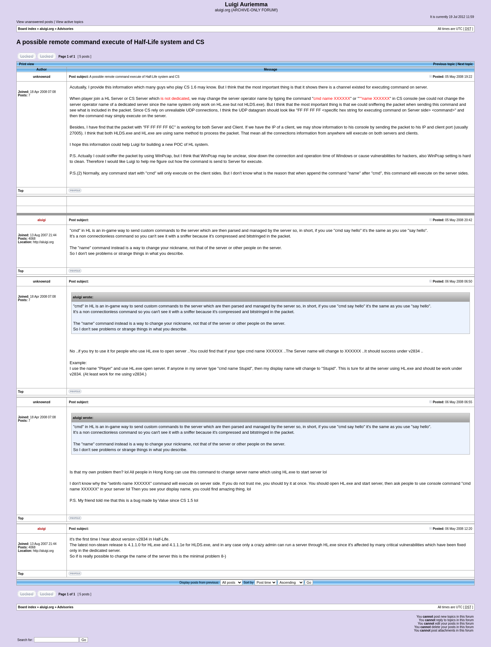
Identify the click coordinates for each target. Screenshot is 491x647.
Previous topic (444, 64)
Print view (26, 64)
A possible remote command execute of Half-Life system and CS (110, 41)
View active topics (69, 22)
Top (21, 190)
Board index (27, 29)
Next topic (465, 64)
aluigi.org (47, 29)
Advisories (65, 29)
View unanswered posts (34, 22)
